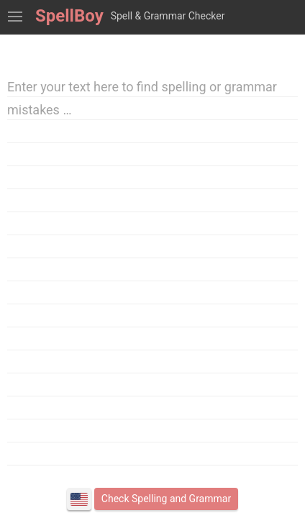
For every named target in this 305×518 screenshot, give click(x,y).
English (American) (79, 499)
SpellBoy (69, 16)
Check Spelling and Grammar (166, 498)
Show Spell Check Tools (15, 17)
